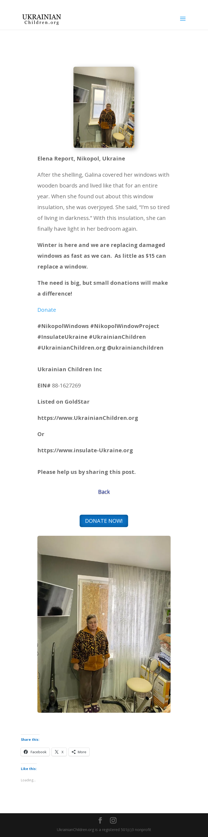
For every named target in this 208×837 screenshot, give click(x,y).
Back (104, 491)
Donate (46, 309)
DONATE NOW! (104, 520)
